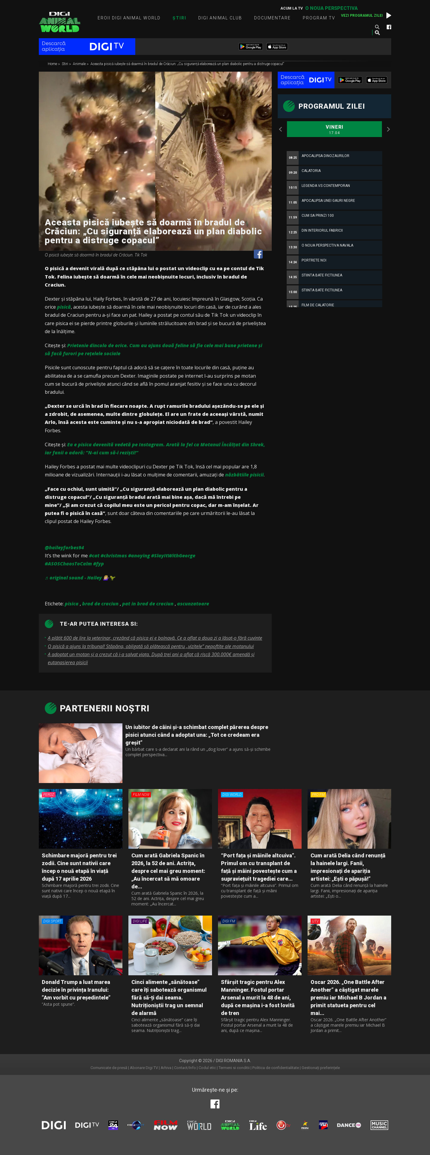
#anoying (139, 555)
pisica (72, 603)
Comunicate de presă (108, 1067)
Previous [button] (281, 129)
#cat (94, 555)
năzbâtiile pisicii (244, 474)
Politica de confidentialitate (275, 1067)
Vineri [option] (334, 130)
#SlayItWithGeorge (173, 555)
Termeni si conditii (234, 1067)
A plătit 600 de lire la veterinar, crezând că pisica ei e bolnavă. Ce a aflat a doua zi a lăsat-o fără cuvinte (155, 638)
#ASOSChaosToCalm (68, 563)
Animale (80, 64)
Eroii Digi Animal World (129, 18)
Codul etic (207, 1067)
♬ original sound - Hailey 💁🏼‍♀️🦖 (80, 577)
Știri (179, 18)
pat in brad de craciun (147, 603)
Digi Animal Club (220, 18)
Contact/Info (185, 1067)
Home (53, 64)
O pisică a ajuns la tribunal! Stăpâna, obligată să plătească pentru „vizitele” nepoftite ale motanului (151, 646)
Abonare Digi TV (144, 1067)
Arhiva (166, 1067)
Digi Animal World (59, 22)
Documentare (272, 18)
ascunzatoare (193, 603)
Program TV (319, 18)
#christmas (114, 555)
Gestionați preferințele (321, 1067)
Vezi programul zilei (362, 15)
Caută (377, 27)
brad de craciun (100, 603)
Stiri (65, 64)
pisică (64, 307)
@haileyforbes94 (64, 547)
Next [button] (388, 129)
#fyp (98, 563)
